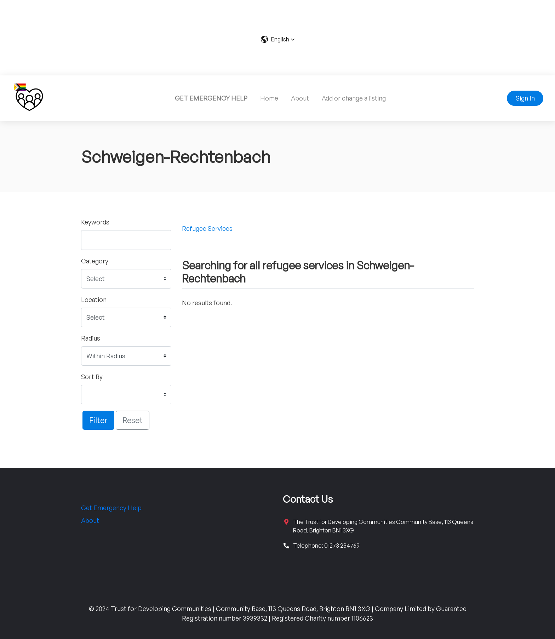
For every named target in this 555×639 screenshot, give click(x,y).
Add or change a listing (354, 98)
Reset (132, 420)
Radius (90, 338)
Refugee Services (207, 228)
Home (269, 98)
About (300, 98)
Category (94, 261)
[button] (278, 39)
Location (94, 299)
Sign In (525, 98)
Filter (98, 420)
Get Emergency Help (111, 508)
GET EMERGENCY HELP (211, 98)
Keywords (95, 222)
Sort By (92, 377)
